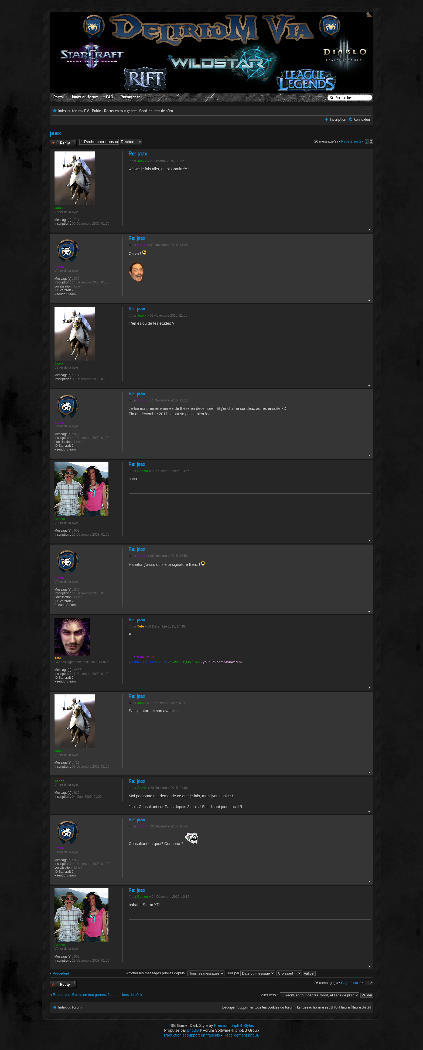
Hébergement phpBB (241, 1035)
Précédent (61, 973)
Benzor (142, 471)
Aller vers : (269, 995)
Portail (58, 97)
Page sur (351, 141)
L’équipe (228, 1007)
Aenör (142, 788)
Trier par (250, 973)
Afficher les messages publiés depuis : (175, 973)
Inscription (338, 120)
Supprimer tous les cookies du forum (265, 1007)
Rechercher (130, 97)
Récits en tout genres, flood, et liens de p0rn (138, 111)
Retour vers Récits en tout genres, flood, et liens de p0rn (97, 995)
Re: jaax (138, 154)
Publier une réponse (63, 143)
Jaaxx (141, 161)
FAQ (109, 97)
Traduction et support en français (191, 1035)
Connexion (362, 120)
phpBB (193, 1030)
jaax (55, 133)
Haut (369, 229)
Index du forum (85, 97)
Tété (140, 626)
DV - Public (92, 111)
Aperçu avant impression (368, 109)
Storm (142, 245)
